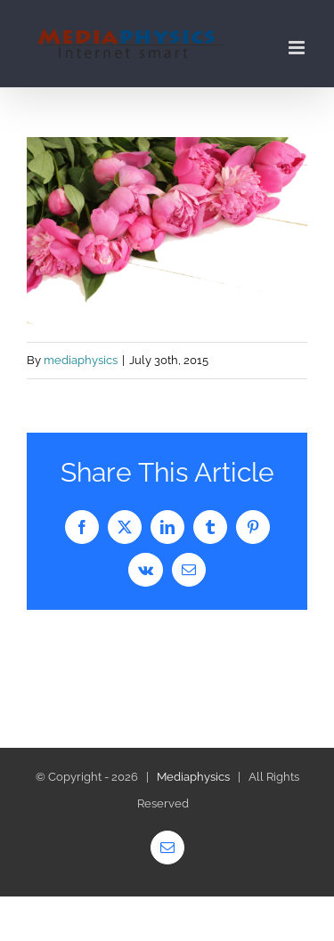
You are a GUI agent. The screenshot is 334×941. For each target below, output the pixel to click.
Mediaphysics (193, 776)
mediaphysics (81, 360)
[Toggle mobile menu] (298, 47)
